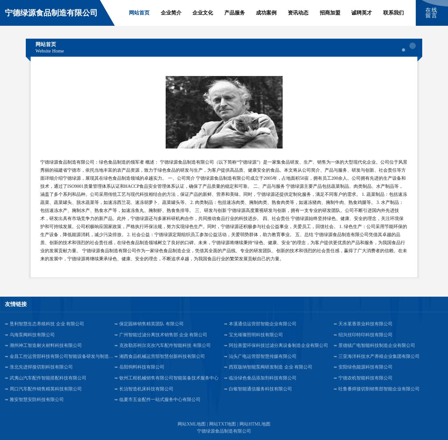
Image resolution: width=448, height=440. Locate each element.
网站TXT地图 (222, 424)
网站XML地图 (192, 424)
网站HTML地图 (254, 424)
